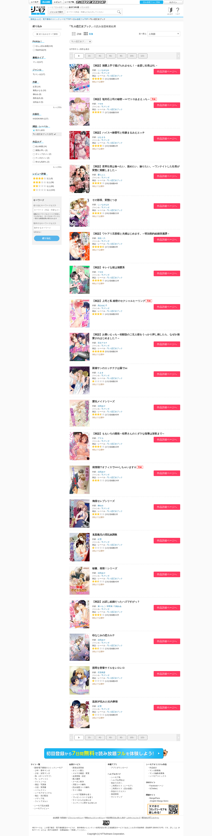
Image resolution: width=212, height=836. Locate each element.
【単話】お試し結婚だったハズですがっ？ (116, 601)
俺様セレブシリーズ (103, 501)
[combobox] (94, 12)
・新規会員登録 (77, 768)
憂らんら (101, 175)
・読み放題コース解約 (80, 787)
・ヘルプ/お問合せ (117, 780)
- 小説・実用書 (40, 787)
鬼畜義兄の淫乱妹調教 (104, 534)
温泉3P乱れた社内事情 (105, 701)
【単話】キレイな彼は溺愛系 (108, 267)
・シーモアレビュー (40, 808)
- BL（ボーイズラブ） (43, 776)
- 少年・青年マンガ (42, 770)
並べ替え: (143, 34)
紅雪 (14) (37, 87)
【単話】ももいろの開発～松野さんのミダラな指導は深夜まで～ (128, 433)
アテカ (100, 438)
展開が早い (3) (41, 150)
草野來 (109, 606)
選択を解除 (38, 130)
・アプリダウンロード (118, 768)
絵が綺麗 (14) (41, 146)
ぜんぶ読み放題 (44, 46)
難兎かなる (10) (39, 90)
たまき (100, 373)
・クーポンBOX (77, 782)
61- (110, 56)
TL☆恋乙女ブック (114, 76)
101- (132, 56)
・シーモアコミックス (157, 776)
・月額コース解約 (78, 784)
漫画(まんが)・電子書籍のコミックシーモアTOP (50, 19)
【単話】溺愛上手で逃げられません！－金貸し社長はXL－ (125, 65)
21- (89, 56)
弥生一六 (101, 238)
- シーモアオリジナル (43, 793)
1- (79, 56)
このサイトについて (133, 817)
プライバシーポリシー (75, 817)
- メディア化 (39, 798)
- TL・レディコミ (41, 779)
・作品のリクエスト (117, 791)
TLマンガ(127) (39, 74)
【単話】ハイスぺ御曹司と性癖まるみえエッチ (118, 132)
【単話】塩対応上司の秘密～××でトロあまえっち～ (121, 99)
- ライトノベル (40, 782)
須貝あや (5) (38, 102)
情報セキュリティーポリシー (95, 817)
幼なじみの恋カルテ (103, 635)
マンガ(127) (38, 62)
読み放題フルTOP (80, 19)
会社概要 (56, 817)
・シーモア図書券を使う (81, 794)
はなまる (101, 137)
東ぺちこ (101, 606)
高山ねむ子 (102, 305)
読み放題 (46, 2)
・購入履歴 (75, 779)
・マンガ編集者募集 (156, 773)
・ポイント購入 (77, 770)
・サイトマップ (115, 797)
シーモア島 (69, 2)
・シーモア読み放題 (40, 806)
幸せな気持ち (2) (42, 162)
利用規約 (63, 817)
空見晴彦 (101, 672)
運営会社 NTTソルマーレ (150, 817)
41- (100, 56)
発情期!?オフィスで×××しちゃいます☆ (114, 467)
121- (143, 56)
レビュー (57, 2)
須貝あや (101, 406)
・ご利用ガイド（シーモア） (121, 786)
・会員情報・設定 (78, 776)
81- (121, 56)
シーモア (34, 2)
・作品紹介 (152, 768)
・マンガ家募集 (154, 770)
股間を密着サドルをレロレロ (108, 668)
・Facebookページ (155, 786)
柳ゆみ (100, 506)
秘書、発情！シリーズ (104, 568)
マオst (100, 104)
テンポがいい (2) (42, 158)
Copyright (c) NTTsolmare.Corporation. (106, 834)
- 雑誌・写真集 (40, 784)
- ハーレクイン (40, 790)
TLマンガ (105, 73)
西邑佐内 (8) (38, 98)
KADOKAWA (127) (40, 119)
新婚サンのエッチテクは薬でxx (109, 368)
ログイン (173, 2)
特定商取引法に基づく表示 (115, 817)
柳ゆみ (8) (37, 94)
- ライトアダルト (41, 801)
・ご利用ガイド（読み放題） (121, 788)
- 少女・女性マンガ (42, 773)
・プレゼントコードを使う (82, 797)
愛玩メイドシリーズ (103, 401)
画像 (88, 34)
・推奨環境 (114, 794)
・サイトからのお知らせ (81, 800)
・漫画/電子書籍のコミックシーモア (47, 768)
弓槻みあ (118, 606)
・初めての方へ (115, 783)
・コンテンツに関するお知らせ (84, 803)
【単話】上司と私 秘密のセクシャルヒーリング (118, 301)
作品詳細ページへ (167, 71)
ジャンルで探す (56, 12)
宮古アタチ (102, 343)
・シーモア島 (114, 777)
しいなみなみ (103, 70)
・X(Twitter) (152, 788)
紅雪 (100, 539)
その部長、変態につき (104, 200)
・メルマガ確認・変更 (80, 773)
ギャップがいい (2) (43, 154)
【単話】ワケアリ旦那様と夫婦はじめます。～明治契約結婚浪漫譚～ (131, 233)
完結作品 (40, 50)
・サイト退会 (76, 790)
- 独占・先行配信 (41, 796)
